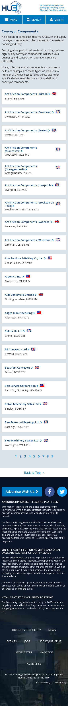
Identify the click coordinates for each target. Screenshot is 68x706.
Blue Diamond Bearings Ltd (22, 422)
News (52, 630)
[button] (11, 19)
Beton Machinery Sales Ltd (22, 404)
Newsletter (23, 652)
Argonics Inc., (13, 276)
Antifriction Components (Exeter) (26, 130)
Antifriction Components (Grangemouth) (21, 167)
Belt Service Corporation (20, 386)
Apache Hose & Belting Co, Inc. (24, 258)
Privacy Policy (43, 682)
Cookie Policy (59, 682)
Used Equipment (49, 641)
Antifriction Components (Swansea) (27, 222)
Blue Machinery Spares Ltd (22, 440)
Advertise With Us (22, 491)
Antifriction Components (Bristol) (26, 94)
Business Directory (26, 630)
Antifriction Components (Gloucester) (21, 149)
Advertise (34, 663)
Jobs (27, 641)
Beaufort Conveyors (17, 367)
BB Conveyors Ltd (16, 349)
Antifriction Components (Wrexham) (28, 240)
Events (12, 641)
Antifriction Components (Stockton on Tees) (29, 204)
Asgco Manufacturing (18, 313)
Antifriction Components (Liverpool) (28, 185)
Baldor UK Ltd (13, 331)
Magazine (46, 652)
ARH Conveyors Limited (19, 294)
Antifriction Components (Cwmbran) (28, 112)
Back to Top (34, 473)
